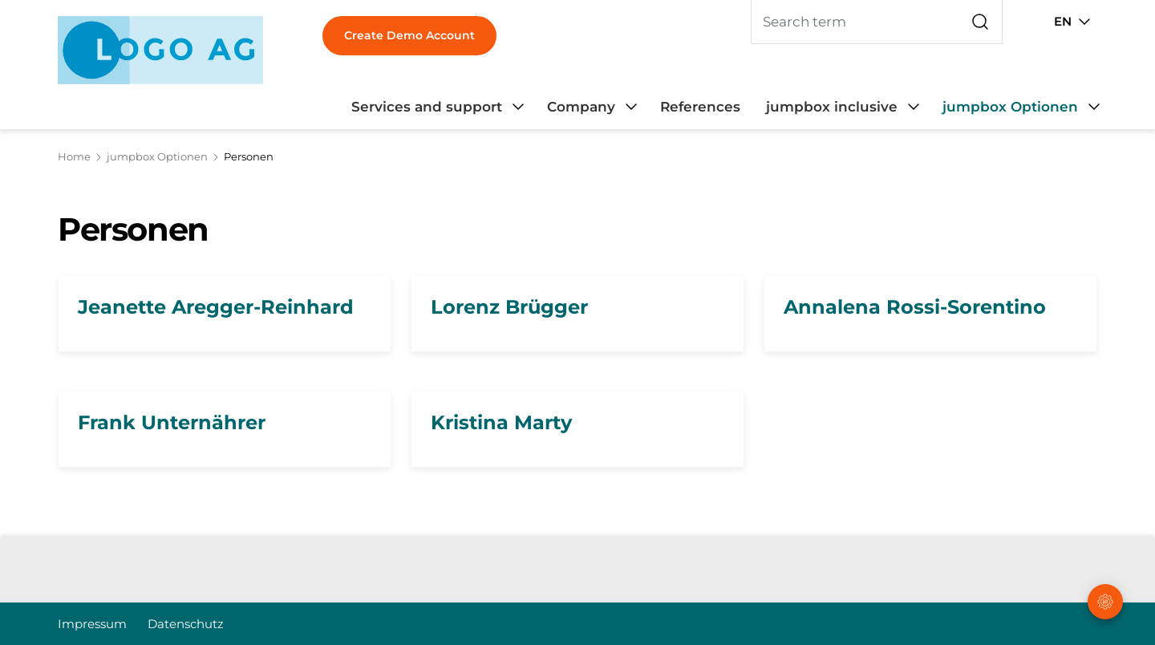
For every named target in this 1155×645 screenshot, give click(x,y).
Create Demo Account (409, 35)
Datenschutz (186, 623)
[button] (1106, 544)
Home (74, 156)
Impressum (92, 623)
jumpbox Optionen (157, 156)
